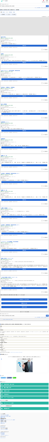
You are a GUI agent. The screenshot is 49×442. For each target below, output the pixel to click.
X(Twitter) (3, 377)
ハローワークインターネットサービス (16, 352)
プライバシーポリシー (5, 435)
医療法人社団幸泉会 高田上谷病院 (8, 319)
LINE (14, 377)
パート (7, 12)
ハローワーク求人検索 (5, 415)
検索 (47, 315)
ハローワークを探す (4, 429)
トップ (1, 319)
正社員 (3, 12)
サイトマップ (3, 437)
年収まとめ (3, 423)
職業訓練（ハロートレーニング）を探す (8, 419)
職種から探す (3, 417)
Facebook (9, 377)
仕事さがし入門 (3, 422)
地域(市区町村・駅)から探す (6, 416)
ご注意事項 (3, 434)
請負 (14, 12)
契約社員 (10, 12)
